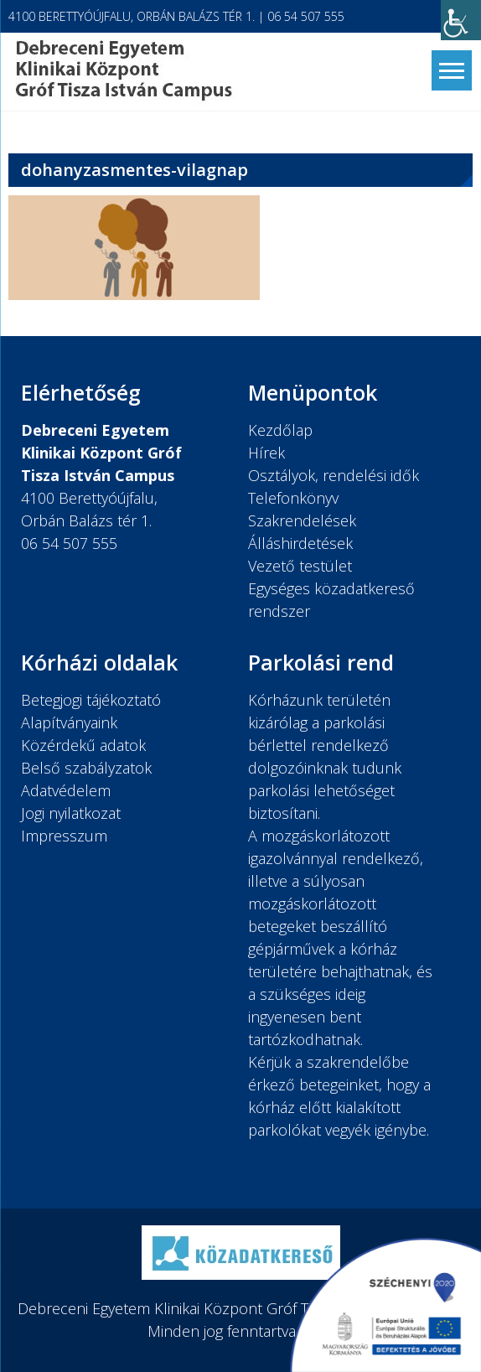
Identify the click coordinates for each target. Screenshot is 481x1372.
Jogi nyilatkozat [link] (71, 813)
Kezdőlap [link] (280, 430)
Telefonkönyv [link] (293, 498)
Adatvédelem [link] (66, 790)
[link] (461, 20)
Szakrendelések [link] (302, 520)
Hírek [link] (266, 453)
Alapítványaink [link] (69, 722)
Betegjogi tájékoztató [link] (91, 700)
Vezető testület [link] (300, 566)
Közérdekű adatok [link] (83, 745)
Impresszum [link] (64, 836)
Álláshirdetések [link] (300, 543)
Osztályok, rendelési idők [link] (333, 475)
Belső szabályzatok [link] (86, 768)
